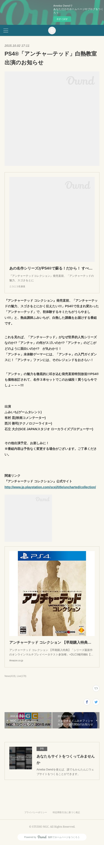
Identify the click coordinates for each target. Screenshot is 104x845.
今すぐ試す (62, 19)
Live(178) (21, 676)
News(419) (10, 676)
